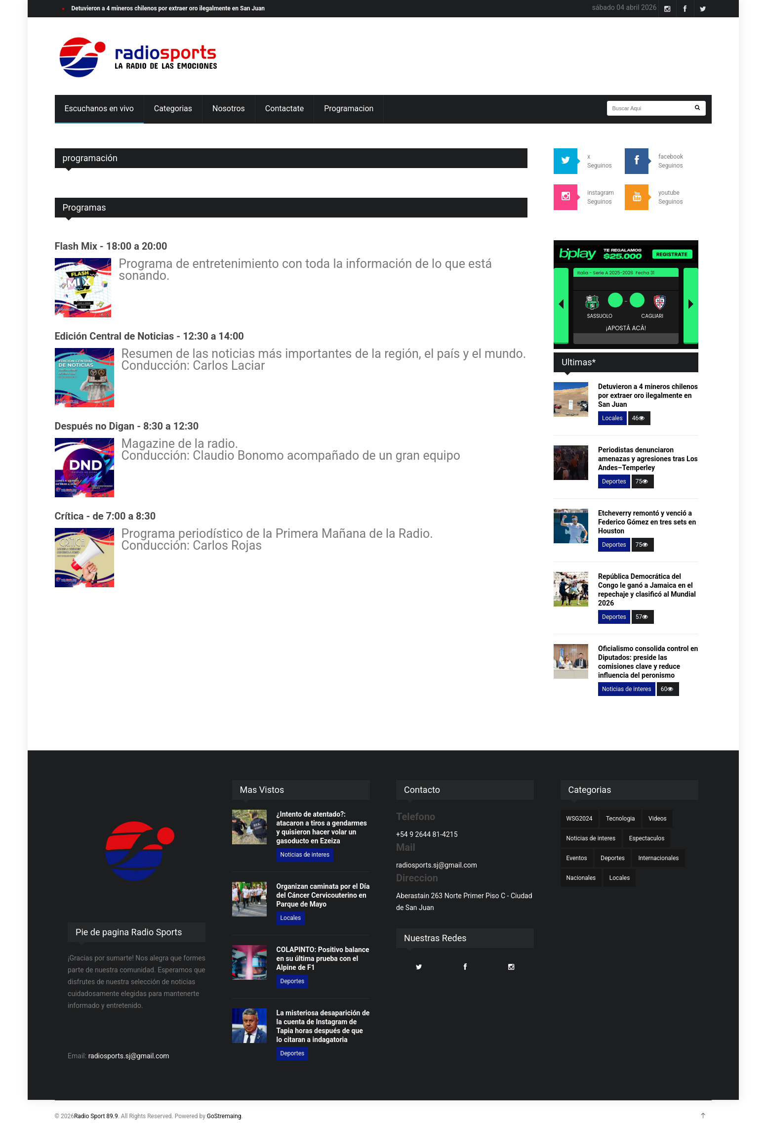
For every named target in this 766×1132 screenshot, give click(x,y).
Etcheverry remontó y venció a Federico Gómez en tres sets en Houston (647, 522)
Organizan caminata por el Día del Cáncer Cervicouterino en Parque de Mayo (323, 895)
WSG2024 (579, 818)
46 (639, 418)
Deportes (614, 481)
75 (643, 481)
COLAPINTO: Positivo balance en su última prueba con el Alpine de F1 (323, 958)
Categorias (173, 108)
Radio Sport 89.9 (96, 1116)
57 (643, 616)
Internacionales (658, 858)
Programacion (348, 108)
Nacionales (581, 877)
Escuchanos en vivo (99, 108)
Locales (612, 418)
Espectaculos (647, 838)
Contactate (284, 108)
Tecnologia (620, 818)
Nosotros (228, 108)
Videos (657, 818)
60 (668, 689)
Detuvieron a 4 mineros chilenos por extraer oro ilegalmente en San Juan (168, 8)
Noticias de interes (626, 689)
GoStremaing (224, 1116)
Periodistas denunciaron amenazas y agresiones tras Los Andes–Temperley (648, 459)
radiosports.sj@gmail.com (128, 1056)
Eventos (576, 858)
